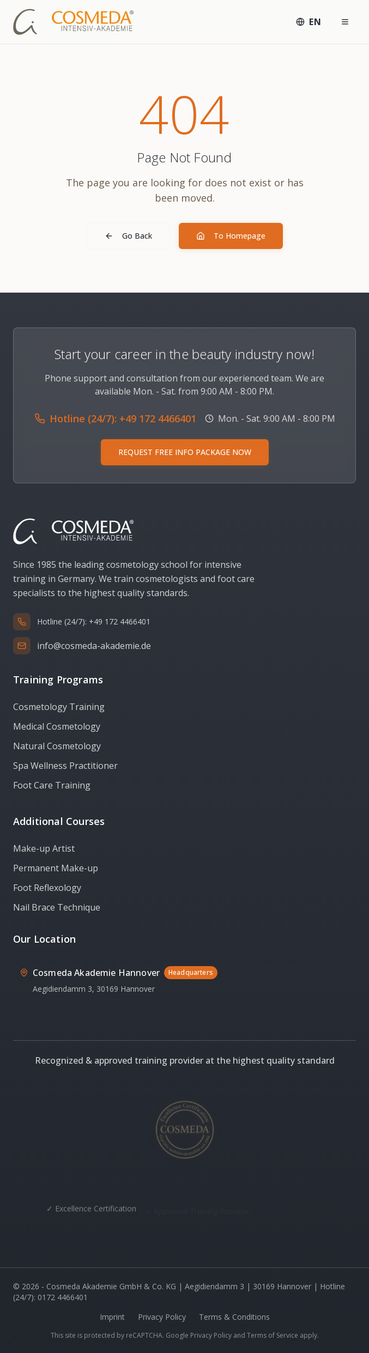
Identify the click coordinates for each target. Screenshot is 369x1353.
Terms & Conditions (234, 1317)
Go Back (128, 235)
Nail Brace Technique (56, 907)
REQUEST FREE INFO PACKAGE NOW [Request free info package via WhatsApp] (184, 452)
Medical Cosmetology (56, 726)
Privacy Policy (162, 1317)
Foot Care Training (51, 785)
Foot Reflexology (47, 888)
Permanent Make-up (55, 868)
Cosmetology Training (59, 707)
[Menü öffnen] (345, 22)
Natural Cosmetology (57, 746)
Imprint (112, 1317)
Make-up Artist (44, 848)
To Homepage (230, 235)
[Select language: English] (308, 22)
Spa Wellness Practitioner (65, 766)
